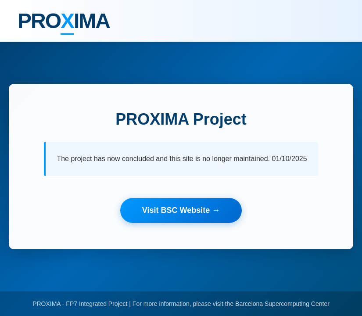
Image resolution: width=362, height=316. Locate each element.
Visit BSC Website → (181, 210)
